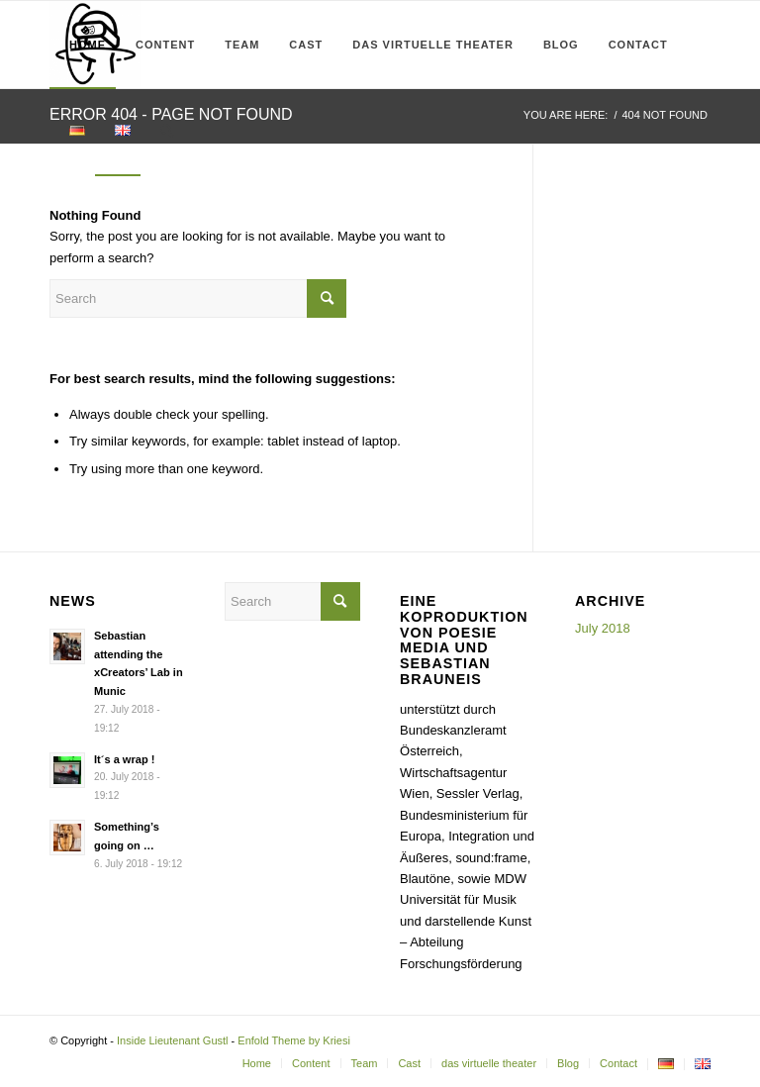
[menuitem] (82, 44)
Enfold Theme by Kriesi (294, 1040)
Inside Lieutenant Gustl (173, 1040)
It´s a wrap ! (124, 759)
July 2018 (602, 628)
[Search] (167, 131)
